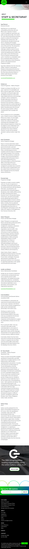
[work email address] (11, 492)
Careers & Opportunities (7, 520)
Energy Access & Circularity (7, 508)
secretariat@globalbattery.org (8, 78)
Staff (2, 517)
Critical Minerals (5, 506)
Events (3, 530)
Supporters (3, 514)
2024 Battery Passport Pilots (8, 505)
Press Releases (4, 525)
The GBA (3, 512)
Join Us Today (14, 469)
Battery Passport (5, 502)
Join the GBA (4, 537)
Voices (2, 519)
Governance (4, 516)
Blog (2, 528)
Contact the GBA (5, 535)
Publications (4, 526)
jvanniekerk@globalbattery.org (8, 289)
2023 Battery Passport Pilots (8, 503)
